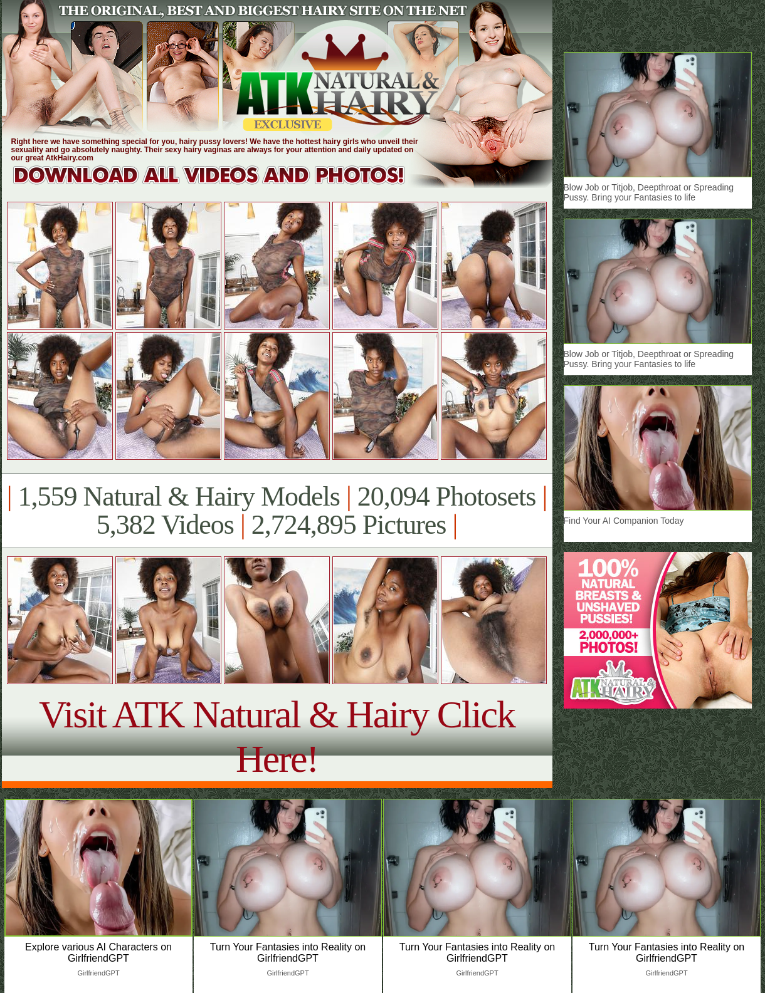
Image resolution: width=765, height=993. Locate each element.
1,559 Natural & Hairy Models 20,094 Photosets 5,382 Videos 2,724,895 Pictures (277, 510)
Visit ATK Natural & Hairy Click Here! (277, 736)
